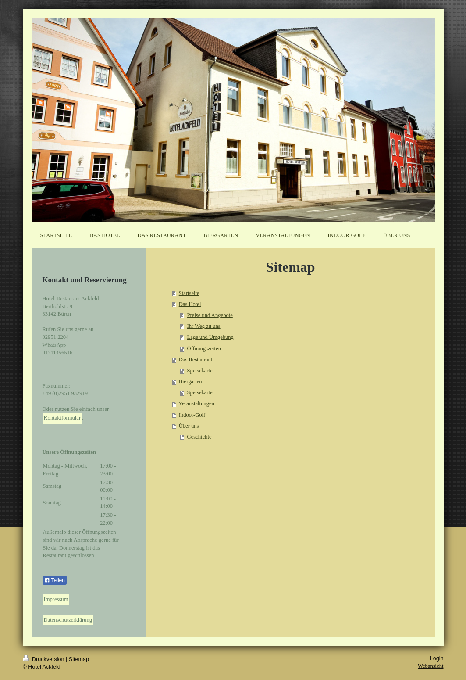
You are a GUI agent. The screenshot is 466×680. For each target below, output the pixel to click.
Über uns (189, 426)
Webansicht (430, 666)
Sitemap (79, 659)
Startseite (189, 293)
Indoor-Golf (192, 415)
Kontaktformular (62, 418)
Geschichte (199, 437)
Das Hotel (190, 304)
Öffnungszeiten (204, 348)
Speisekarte (200, 370)
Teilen (54, 580)
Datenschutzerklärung (68, 620)
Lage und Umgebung (210, 337)
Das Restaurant (196, 359)
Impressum (56, 599)
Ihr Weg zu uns (204, 326)
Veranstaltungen (196, 403)
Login (437, 658)
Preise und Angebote (210, 315)
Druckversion (44, 659)
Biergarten (190, 381)
